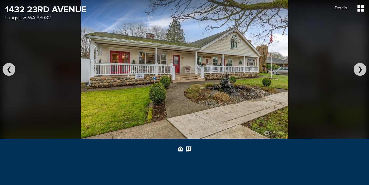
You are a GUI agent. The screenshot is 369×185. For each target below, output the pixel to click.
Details (341, 8)
